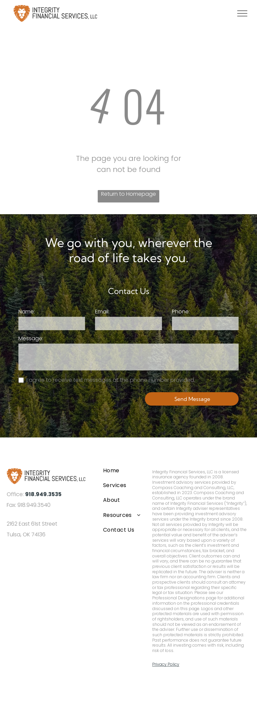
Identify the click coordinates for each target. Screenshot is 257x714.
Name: (26, 311)
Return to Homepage (128, 194)
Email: (102, 311)
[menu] (242, 13)
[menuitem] (122, 470)
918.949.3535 (43, 494)
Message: (30, 338)
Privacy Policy (165, 664)
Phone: (181, 311)
